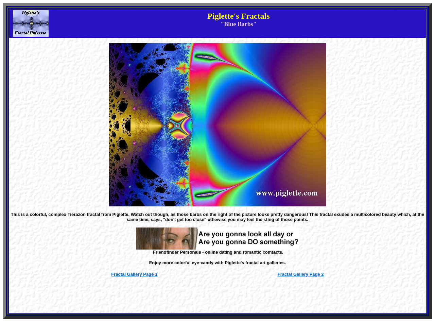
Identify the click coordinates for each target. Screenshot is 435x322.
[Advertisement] (217, 297)
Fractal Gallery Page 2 (301, 274)
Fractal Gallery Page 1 (134, 274)
